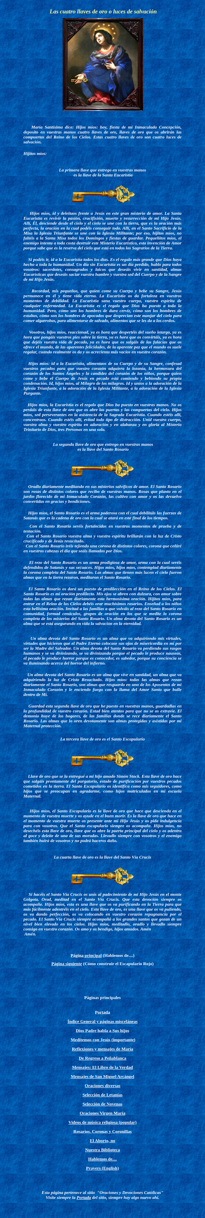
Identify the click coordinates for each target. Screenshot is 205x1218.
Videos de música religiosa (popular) (102, 1122)
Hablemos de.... (102, 1159)
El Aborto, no (102, 1140)
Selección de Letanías (102, 1094)
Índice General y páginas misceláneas (102, 1021)
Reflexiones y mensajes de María (102, 1049)
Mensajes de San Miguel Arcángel (102, 1076)
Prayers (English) (102, 1168)
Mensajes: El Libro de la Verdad (102, 1067)
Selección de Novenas (102, 1104)
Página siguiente (66, 963)
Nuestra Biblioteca (102, 1149)
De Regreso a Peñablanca (102, 1058)
